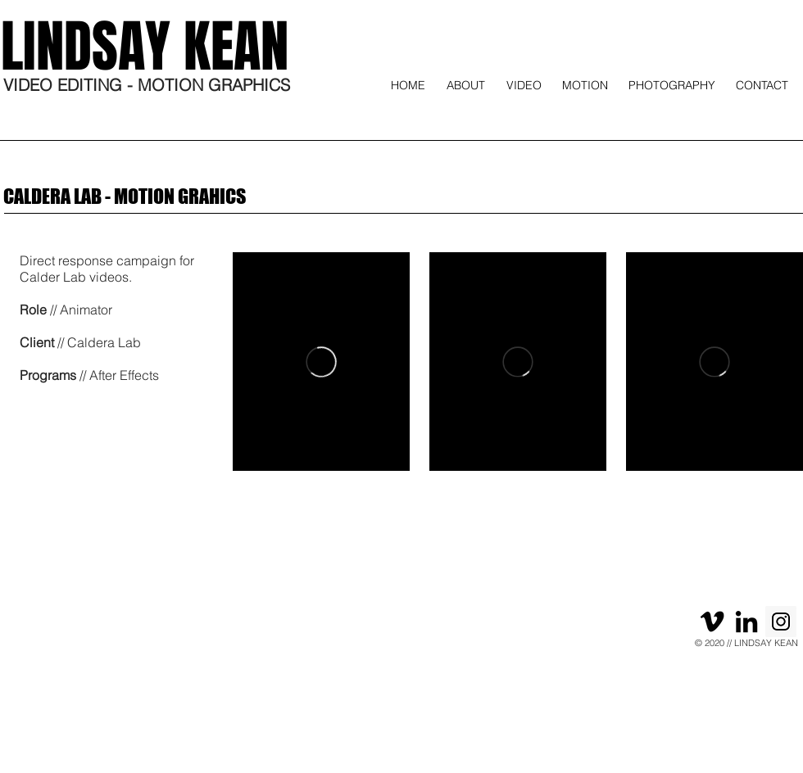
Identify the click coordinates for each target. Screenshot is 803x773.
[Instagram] (780, 621)
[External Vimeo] (321, 361)
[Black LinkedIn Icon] (746, 621)
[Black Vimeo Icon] (712, 621)
